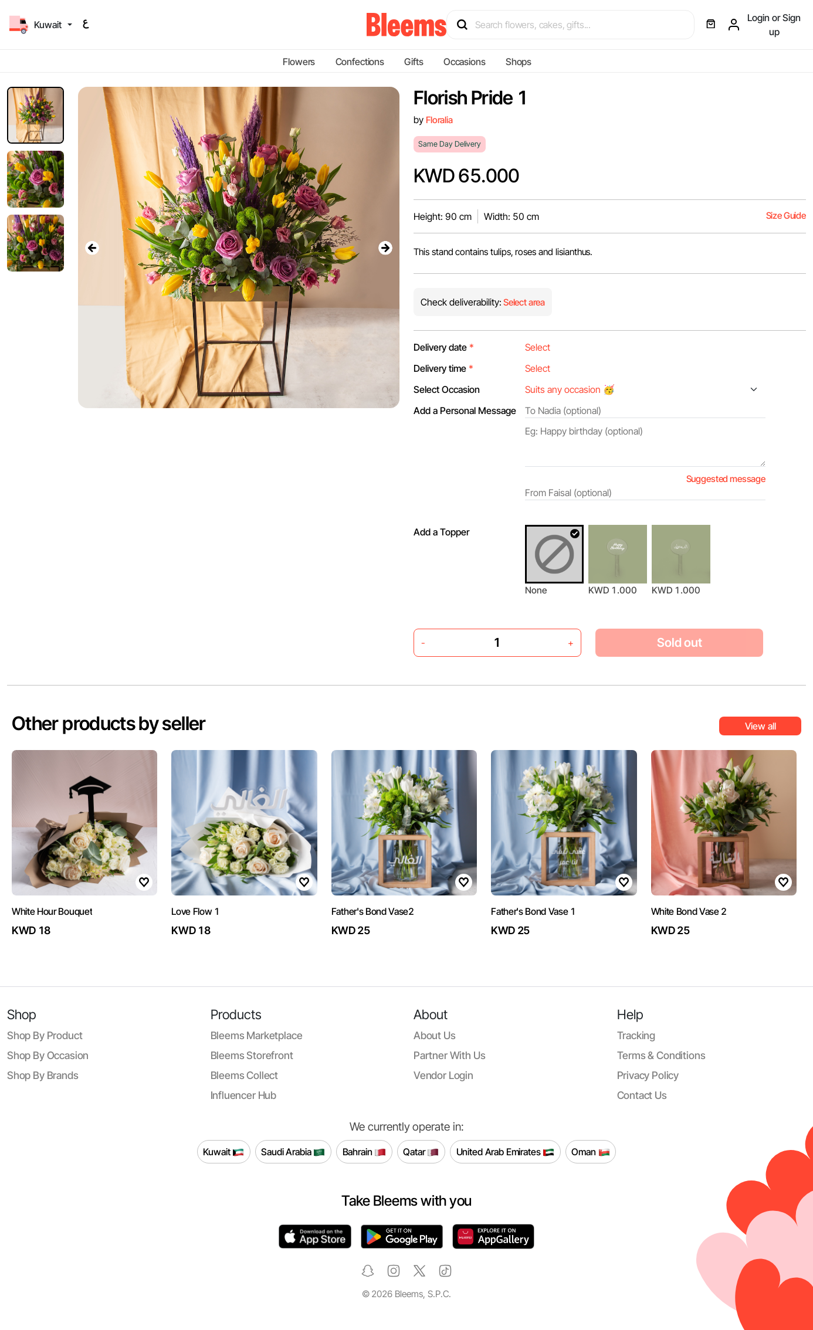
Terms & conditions (661, 1055)
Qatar (421, 1151)
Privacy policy (648, 1075)
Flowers (299, 61)
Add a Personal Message (465, 410)
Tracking (636, 1035)
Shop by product (44, 1035)
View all (760, 726)
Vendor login (443, 1075)
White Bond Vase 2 (689, 911)
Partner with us (449, 1055)
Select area (523, 302)
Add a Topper (441, 532)
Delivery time (443, 368)
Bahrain (365, 1151)
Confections (360, 61)
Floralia (439, 119)
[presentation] (92, 247)
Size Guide (786, 215)
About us (435, 1035)
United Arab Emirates (505, 1151)
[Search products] (576, 25)
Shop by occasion (48, 1055)
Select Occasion (447, 389)
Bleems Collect (245, 1075)
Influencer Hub (244, 1095)
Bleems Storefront (252, 1055)
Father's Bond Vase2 (372, 911)
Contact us (642, 1095)
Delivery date (444, 347)
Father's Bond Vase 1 (533, 911)
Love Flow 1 (195, 911)
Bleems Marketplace (257, 1035)
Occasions (464, 61)
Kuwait (223, 1151)
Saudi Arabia (293, 1151)
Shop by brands (43, 1075)
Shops (518, 61)
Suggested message (725, 478)
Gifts (413, 61)
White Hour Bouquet (52, 911)
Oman (590, 1151)
